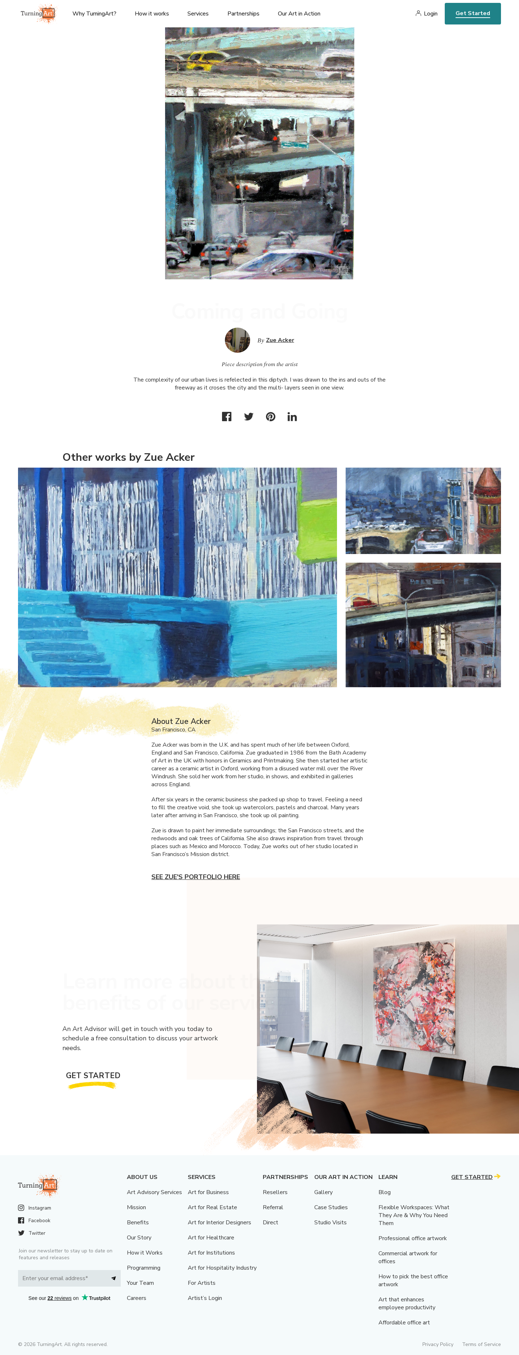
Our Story (139, 1238)
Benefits (138, 1222)
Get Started (473, 13)
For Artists (202, 1283)
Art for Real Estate (212, 1207)
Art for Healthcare (211, 1238)
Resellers (275, 1192)
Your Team (140, 1283)
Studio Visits (330, 1222)
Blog (384, 1192)
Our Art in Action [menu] (299, 14)
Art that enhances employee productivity (406, 1303)
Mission (136, 1207)
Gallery (323, 1192)
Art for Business (208, 1192)
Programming (143, 1268)
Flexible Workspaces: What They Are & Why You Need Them (413, 1215)
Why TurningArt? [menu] (94, 14)
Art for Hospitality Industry (222, 1268)
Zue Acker (280, 340)
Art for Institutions (211, 1253)
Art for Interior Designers (219, 1222)
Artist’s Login (205, 1298)
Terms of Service (481, 1344)
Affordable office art (404, 1323)
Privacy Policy (437, 1344)
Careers (136, 1298)
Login (431, 14)
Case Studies (331, 1207)
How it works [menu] (152, 14)
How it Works (145, 1253)
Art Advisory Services (154, 1192)
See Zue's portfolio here (195, 877)
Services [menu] (198, 14)
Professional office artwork (412, 1238)
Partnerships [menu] (243, 14)
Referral (273, 1207)
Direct (270, 1222)
